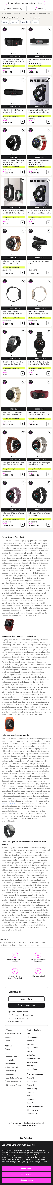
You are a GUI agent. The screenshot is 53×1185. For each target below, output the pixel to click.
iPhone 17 (30, 1085)
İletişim (7, 1041)
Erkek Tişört (31, 1066)
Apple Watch (31, 1055)
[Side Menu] (3, 3)
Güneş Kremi (31, 1103)
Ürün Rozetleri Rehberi (13, 1081)
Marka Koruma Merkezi (14, 1034)
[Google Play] (19, 1131)
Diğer (35, 22)
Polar (5, 22)
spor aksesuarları (8, 803)
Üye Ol (7, 1049)
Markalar (8, 1037)
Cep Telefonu (32, 1069)
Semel (32, 945)
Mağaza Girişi (26, 999)
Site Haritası (9, 1074)
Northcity (12, 945)
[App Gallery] (33, 1131)
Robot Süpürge (32, 1037)
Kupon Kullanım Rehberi (14, 1078)
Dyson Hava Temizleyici (35, 1106)
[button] (11, 53)
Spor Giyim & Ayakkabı (28, 13)
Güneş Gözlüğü (32, 1089)
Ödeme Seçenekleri (12, 1057)
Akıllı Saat (30, 1044)
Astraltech (20, 942)
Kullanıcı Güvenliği (12, 1067)
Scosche (26, 945)
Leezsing (25, 22)
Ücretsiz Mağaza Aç (26, 1005)
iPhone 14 (30, 1041)
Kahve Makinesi (33, 1110)
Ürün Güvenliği (10, 1071)
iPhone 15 (30, 1078)
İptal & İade (9, 1060)
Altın (28, 1034)
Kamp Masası (32, 1114)
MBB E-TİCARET (40, 942)
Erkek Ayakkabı (32, 1062)
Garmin (14, 22)
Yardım (7, 1053)
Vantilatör (30, 1099)
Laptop (29, 1096)
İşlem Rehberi (10, 1064)
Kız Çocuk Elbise (33, 1081)
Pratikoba (19, 945)
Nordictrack (4, 945)
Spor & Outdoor (12, 13)
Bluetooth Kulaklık (33, 1059)
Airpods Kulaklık (33, 1048)
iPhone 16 (30, 1092)
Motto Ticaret (29, 942)
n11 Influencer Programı (14, 1085)
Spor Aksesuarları (45, 13)
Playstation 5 (31, 1051)
